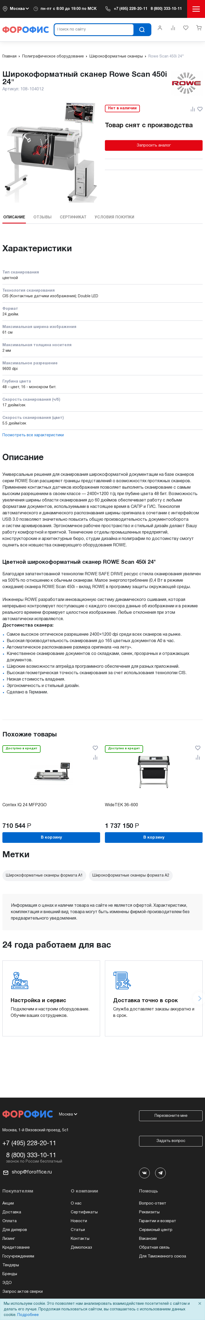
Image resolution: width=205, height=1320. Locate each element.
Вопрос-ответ (152, 1203)
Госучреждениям (18, 1256)
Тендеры (10, 1265)
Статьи (78, 1230)
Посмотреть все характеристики (33, 435)
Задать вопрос (170, 1141)
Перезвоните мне (171, 1116)
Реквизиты (149, 1212)
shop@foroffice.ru (32, 1172)
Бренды (9, 1274)
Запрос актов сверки (22, 1292)
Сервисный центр (155, 1230)
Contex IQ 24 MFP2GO (24, 805)
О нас (76, 1203)
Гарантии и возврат (157, 1221)
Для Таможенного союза (162, 1256)
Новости (79, 1221)
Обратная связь (154, 1247)
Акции (8, 1203)
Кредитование (16, 1247)
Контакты (80, 1239)
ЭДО (7, 1283)
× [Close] (199, 1303)
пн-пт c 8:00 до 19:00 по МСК (69, 9)
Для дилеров (14, 1230)
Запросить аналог (154, 145)
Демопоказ (81, 1247)
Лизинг (8, 1239)
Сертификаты (84, 1212)
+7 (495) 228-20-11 (130, 9)
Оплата (9, 1221)
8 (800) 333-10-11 (166, 9)
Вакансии (148, 1239)
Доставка (11, 1212)
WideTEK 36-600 (121, 805)
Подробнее (28, 1315)
